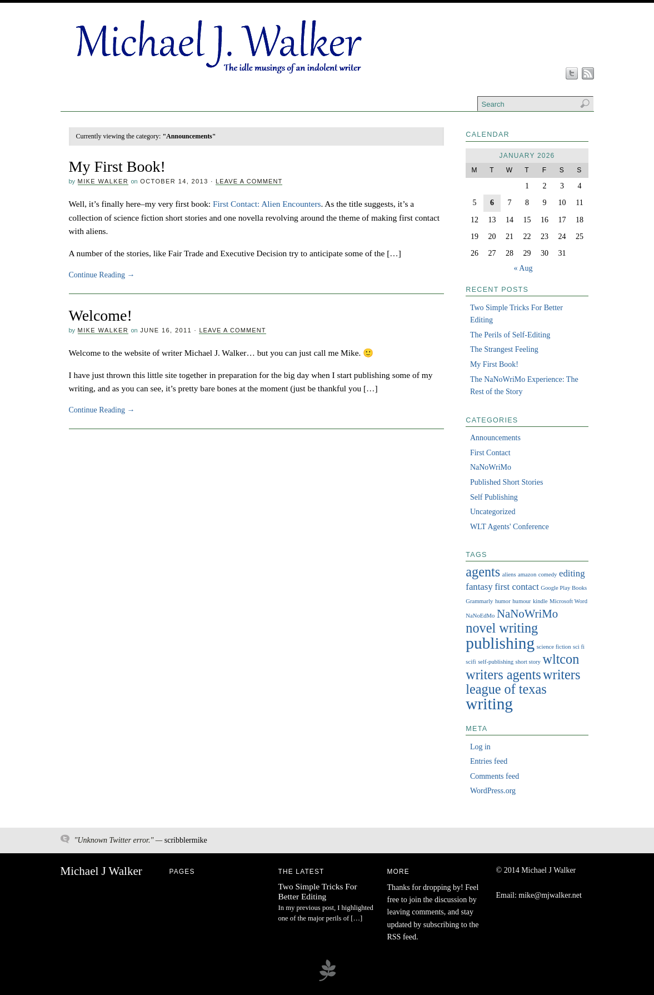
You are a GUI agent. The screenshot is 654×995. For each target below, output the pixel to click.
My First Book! (117, 166)
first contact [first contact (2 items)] (517, 586)
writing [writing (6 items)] (489, 704)
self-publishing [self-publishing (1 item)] (495, 662)
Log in (480, 747)
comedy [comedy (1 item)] (547, 574)
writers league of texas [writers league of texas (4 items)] (523, 682)
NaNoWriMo (490, 467)
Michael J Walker (101, 871)
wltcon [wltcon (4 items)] (560, 658)
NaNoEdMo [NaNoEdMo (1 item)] (480, 616)
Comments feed (494, 776)
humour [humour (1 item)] (521, 601)
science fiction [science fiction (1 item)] (554, 647)
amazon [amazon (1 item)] (527, 574)
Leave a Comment (249, 181)
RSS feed (402, 937)
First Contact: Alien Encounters (267, 203)
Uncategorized (493, 512)
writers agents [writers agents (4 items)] (503, 674)
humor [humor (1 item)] (503, 601)
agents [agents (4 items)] (483, 571)
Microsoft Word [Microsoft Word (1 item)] (568, 601)
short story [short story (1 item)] (528, 662)
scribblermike (185, 840)
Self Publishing (494, 497)
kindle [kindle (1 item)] (540, 601)
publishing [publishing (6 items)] (500, 643)
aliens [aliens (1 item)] (509, 574)
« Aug (523, 268)
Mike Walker (103, 181)
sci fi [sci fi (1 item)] (579, 647)
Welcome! (100, 315)
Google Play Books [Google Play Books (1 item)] (564, 588)
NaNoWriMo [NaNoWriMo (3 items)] (527, 613)
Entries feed (488, 761)
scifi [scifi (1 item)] (471, 662)
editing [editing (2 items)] (572, 573)
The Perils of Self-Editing (510, 335)
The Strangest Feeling (504, 349)
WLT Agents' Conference (509, 527)
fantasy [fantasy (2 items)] (479, 586)
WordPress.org (493, 791)
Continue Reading (102, 275)
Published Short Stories (506, 482)
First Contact (490, 453)
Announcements (495, 438)
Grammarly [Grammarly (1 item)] (479, 601)
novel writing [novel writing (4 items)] (502, 627)
